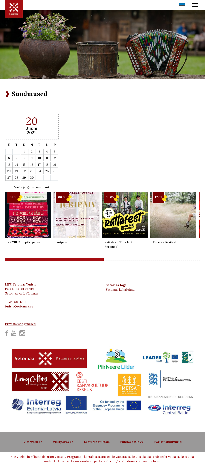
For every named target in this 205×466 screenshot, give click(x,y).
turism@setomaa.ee (19, 306)
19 (54, 165)
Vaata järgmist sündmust (31, 187)
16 (31, 165)
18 (47, 165)
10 (39, 158)
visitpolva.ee (63, 442)
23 (31, 171)
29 (24, 177)
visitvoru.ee (32, 442)
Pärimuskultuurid (168, 442)
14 (16, 165)
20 (9, 171)
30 (32, 177)
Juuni (31, 128)
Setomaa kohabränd (120, 289)
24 (39, 171)
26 (54, 171)
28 (16, 177)
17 (39, 165)
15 (24, 165)
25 (47, 171)
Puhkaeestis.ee (132, 442)
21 (16, 171)
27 (9, 177)
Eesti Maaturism (97, 442)
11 (47, 158)
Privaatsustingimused (20, 324)
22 (24, 171)
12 (54, 158)
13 (9, 165)
